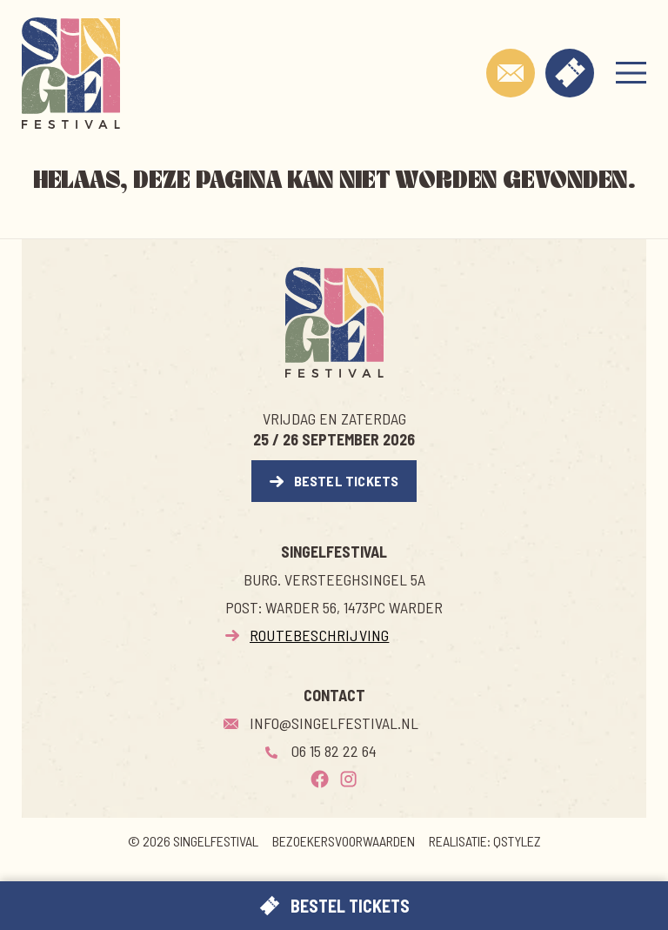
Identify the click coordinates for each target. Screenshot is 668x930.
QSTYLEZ (517, 841)
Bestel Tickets (346, 480)
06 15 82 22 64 (334, 750)
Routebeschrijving (319, 635)
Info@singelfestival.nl (334, 723)
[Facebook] (320, 779)
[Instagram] (348, 779)
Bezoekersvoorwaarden (343, 841)
